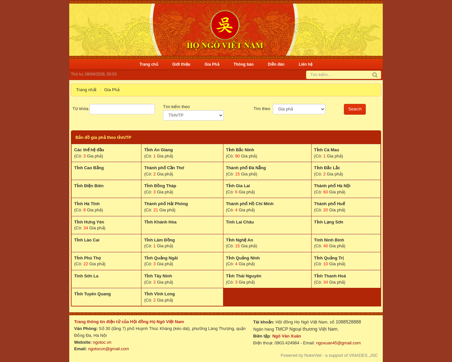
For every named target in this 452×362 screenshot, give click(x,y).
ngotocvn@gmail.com (108, 348)
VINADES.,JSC (363, 355)
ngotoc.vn (102, 342)
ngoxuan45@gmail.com (338, 342)
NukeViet (313, 355)
